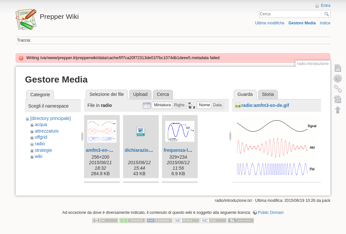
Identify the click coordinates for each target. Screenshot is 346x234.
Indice (325, 23)
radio (40, 143)
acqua (41, 124)
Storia (268, 94)
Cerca (327, 14)
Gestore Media (302, 23)
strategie (43, 150)
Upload (140, 94)
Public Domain (271, 212)
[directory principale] (50, 118)
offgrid (41, 137)
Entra (325, 5)
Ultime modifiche (270, 23)
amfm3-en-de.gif (103, 150)
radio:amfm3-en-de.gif (265, 105)
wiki (38, 156)
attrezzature (47, 131)
